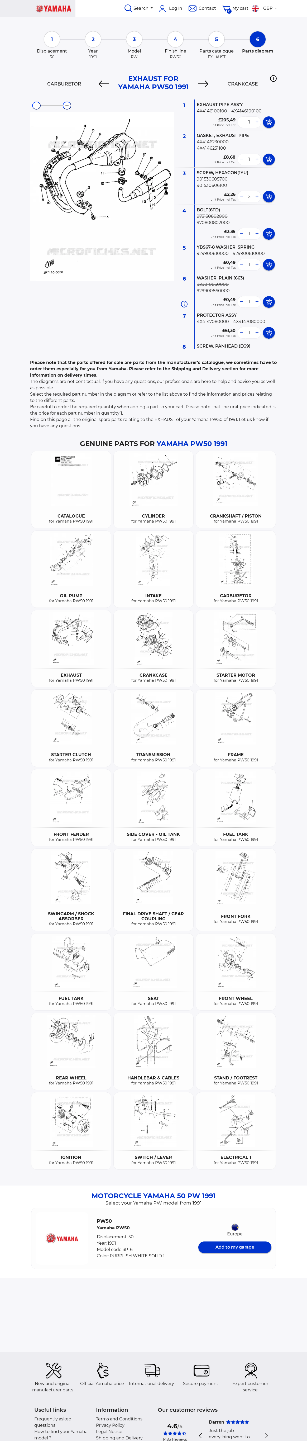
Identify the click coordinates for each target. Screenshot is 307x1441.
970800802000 (213, 222)
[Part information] (184, 303)
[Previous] (104, 84)
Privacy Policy (110, 1425)
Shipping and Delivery (119, 1437)
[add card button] (269, 122)
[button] (273, 78)
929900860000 (213, 290)
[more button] (257, 122)
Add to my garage (234, 1247)
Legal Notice (109, 1431)
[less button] (242, 122)
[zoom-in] (67, 106)
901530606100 (212, 185)
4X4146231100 (211, 148)
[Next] (203, 84)
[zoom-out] (36, 106)
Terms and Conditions (119, 1418)
